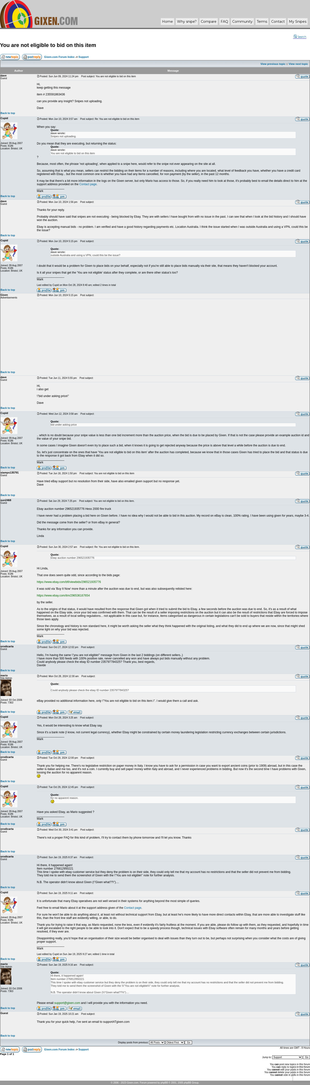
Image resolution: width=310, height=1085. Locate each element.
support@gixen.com (67, 1003)
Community (242, 21)
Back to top (7, 113)
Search (300, 36)
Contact (278, 21)
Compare (209, 21)
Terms (262, 21)
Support (83, 56)
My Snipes (297, 21)
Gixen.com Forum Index (59, 56)
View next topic (298, 63)
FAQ (224, 21)
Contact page (87, 184)
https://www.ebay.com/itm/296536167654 (63, 595)
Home (167, 21)
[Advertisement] (173, 335)
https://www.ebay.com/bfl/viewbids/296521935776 (69, 582)
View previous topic (272, 63)
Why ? (187, 21)
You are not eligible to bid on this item (48, 45)
